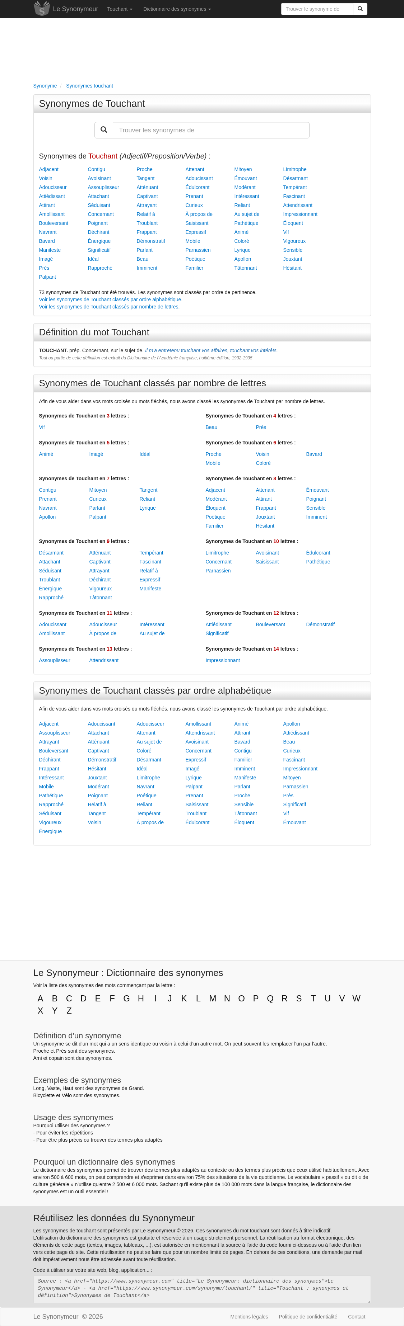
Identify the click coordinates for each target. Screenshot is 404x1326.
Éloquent (293, 223)
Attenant (195, 169)
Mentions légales (249, 1317)
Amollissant (52, 214)
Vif (286, 232)
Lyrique (242, 250)
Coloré (241, 241)
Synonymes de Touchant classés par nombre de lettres (152, 383)
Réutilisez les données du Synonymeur (114, 1218)
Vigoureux (294, 241)
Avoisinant (99, 178)
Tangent (146, 178)
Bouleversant (54, 223)
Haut (67, 1088)
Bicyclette (44, 1095)
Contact (356, 1317)
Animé (241, 232)
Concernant (101, 214)
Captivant (147, 196)
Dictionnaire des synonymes (177, 9)
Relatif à (146, 214)
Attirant (47, 205)
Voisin (45, 178)
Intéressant (246, 196)
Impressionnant (300, 214)
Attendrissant (298, 205)
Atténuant (147, 187)
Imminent (147, 268)
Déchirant (99, 232)
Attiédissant (52, 196)
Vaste (53, 1088)
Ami (37, 1058)
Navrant (48, 232)
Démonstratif (151, 241)
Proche (145, 169)
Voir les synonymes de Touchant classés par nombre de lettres (108, 307)
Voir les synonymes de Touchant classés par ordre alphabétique (110, 299)
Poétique (195, 259)
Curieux (194, 205)
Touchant (120, 9)
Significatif (99, 250)
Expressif (196, 232)
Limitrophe (295, 169)
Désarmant (295, 178)
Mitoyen (243, 169)
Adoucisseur (53, 187)
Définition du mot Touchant (94, 332)
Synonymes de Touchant (92, 103)
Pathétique (246, 223)
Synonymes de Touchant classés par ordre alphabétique (155, 690)
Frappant (147, 232)
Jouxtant (292, 259)
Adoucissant (199, 178)
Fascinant (294, 196)
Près (44, 268)
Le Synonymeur (75, 9)
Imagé (46, 259)
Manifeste (50, 250)
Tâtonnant (245, 268)
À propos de (199, 214)
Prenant (194, 196)
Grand (136, 1088)
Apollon (242, 259)
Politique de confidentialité (308, 1317)
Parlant (145, 250)
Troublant (147, 223)
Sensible (293, 250)
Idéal (93, 259)
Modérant (245, 187)
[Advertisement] (202, 49)
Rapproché (100, 268)
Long (39, 1088)
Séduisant (99, 205)
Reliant (242, 205)
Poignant (98, 223)
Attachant (98, 196)
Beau (143, 259)
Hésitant (292, 268)
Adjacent (49, 169)
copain (56, 1058)
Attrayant (147, 205)
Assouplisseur (103, 187)
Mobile (193, 241)
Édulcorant (198, 187)
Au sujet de (247, 214)
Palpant (47, 277)
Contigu (96, 169)
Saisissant (197, 223)
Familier (195, 268)
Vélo (67, 1095)
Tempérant (295, 187)
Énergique (99, 241)
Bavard (47, 241)
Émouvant (245, 178)
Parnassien (198, 250)
